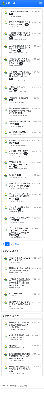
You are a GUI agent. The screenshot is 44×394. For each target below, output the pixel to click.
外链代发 (8, 3)
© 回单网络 (10, 386)
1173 (17, 244)
